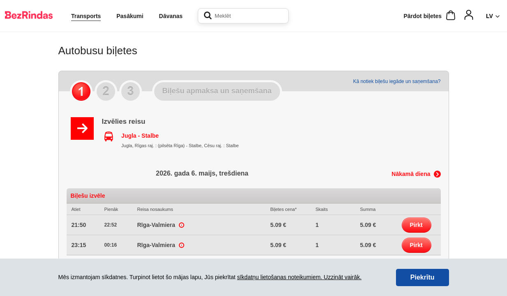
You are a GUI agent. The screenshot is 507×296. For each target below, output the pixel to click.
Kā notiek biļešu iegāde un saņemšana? (397, 81)
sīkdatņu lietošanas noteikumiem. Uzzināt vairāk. (299, 277)
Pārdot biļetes (422, 16)
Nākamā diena (410, 174)
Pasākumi (129, 16)
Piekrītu (422, 277)
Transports (86, 16)
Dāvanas (171, 16)
